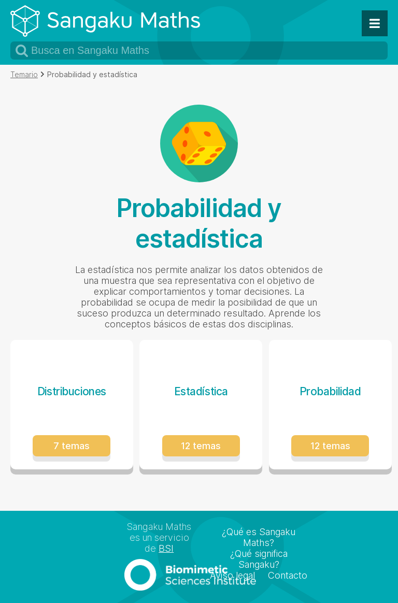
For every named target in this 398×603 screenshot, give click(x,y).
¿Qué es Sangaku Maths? (258, 537)
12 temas (201, 445)
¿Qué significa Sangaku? (259, 559)
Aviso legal (232, 575)
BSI (166, 548)
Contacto (287, 575)
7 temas (71, 445)
